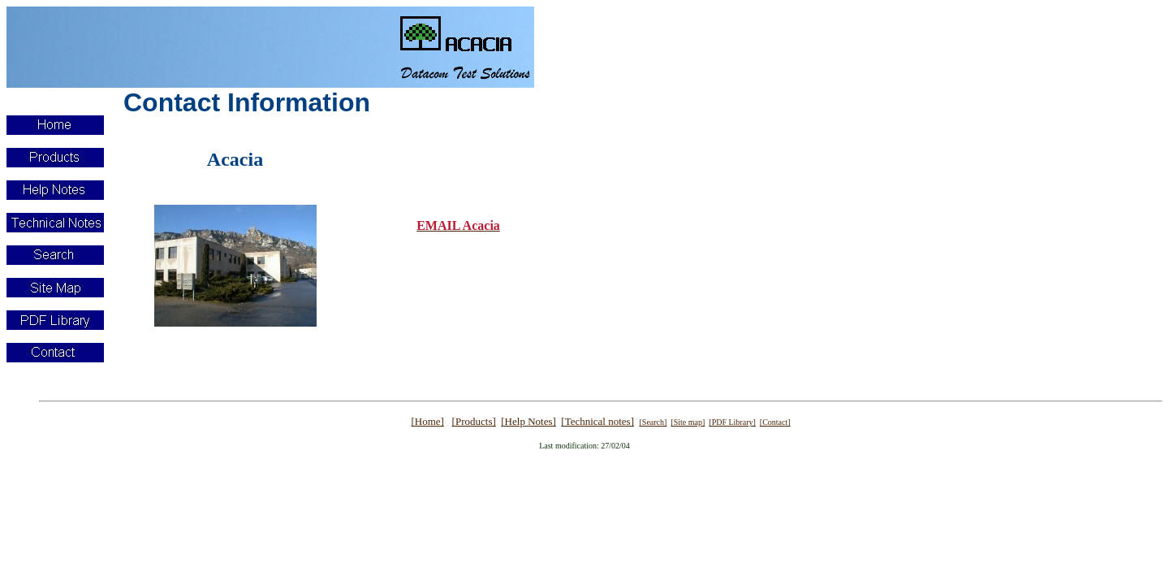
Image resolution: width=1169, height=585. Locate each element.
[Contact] (775, 422)
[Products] (474, 421)
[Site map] (688, 422)
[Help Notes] (528, 421)
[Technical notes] (597, 421)
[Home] (427, 421)
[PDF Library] (732, 422)
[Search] (652, 422)
